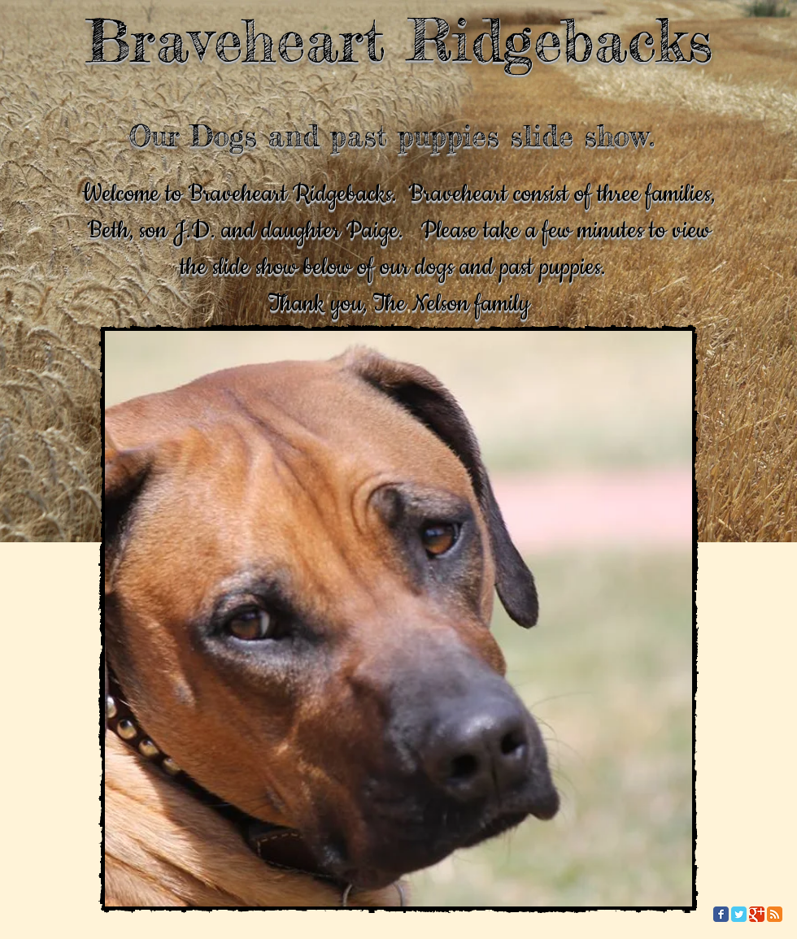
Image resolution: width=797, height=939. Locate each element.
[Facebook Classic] (721, 914)
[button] (398, 618)
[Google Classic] (756, 914)
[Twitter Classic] (739, 914)
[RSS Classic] (774, 914)
